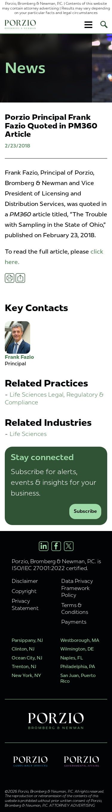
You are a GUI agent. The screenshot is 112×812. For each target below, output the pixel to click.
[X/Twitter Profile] (68, 546)
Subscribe (85, 511)
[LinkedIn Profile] (43, 546)
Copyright (24, 591)
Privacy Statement (25, 604)
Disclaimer (25, 580)
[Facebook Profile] (56, 546)
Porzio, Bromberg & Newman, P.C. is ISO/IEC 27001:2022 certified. (56, 565)
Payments (73, 621)
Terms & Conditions (74, 608)
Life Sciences (28, 433)
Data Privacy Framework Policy (77, 587)
